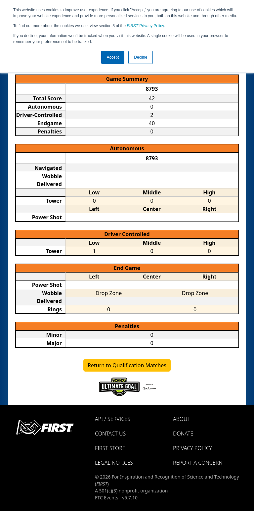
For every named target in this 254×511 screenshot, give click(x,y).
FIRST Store (110, 448)
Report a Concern (198, 462)
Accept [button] (113, 57)
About (181, 419)
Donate (183, 433)
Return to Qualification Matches (127, 365)
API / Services (112, 419)
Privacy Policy (145, 26)
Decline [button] (140, 57)
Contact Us (110, 433)
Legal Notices (114, 462)
